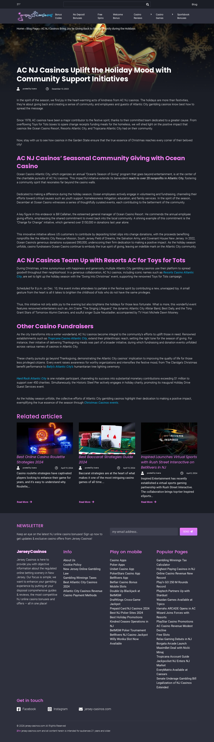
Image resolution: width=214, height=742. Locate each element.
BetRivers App (119, 578)
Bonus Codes (58, 16)
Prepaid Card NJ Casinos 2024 (129, 608)
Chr (86, 402)
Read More (24, 502)
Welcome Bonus (118, 16)
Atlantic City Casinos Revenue (82, 591)
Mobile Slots (118, 586)
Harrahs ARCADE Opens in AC (176, 608)
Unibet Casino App (122, 569)
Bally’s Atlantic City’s (60, 366)
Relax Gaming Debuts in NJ (174, 639)
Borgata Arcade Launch (172, 643)
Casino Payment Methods (80, 595)
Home (20, 28)
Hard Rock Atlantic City (31, 378)
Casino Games (159, 16)
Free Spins (101, 16)
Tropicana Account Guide (173, 656)
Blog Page (32, 28)
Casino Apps (118, 560)
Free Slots (163, 635)
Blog (194, 4)
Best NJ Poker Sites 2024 (126, 613)
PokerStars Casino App (125, 573)
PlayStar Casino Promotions (175, 621)
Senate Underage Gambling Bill (176, 678)
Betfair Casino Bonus (123, 582)
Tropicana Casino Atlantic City (67, 338)
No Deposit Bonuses (79, 16)
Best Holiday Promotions (126, 617)
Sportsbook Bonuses (183, 16)
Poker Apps (117, 564)
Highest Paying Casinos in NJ (176, 569)
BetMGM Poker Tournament (128, 630)
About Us (69, 560)
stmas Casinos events (104, 402)
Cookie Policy (72, 564)
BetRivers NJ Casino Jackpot (129, 635)
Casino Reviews (138, 16)
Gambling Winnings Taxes (80, 578)
